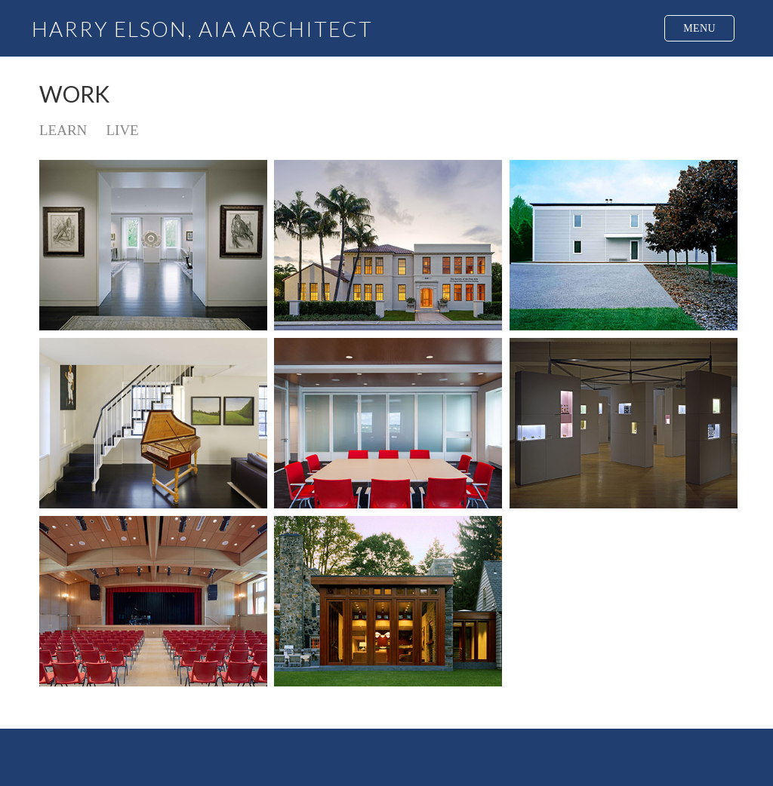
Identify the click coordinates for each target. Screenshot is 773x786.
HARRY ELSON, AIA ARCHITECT (202, 28)
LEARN (63, 130)
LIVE (122, 130)
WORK (74, 94)
